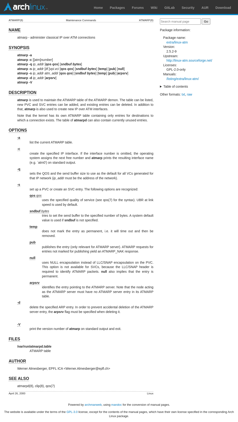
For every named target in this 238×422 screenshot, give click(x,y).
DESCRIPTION (22, 92)
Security (188, 8)
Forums (138, 8)
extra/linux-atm (177, 42)
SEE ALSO (19, 378)
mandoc (116, 404)
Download (223, 8)
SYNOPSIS (19, 47)
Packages (117, 8)
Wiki (154, 8)
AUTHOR (17, 361)
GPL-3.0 (72, 412)
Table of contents (175, 86)
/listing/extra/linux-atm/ (182, 79)
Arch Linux (25, 7)
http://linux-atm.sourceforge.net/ (189, 60)
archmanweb (93, 404)
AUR (205, 8)
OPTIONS (18, 130)
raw (189, 94)
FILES (14, 339)
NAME (15, 30)
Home (98, 8)
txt (183, 94)
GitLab (169, 8)
